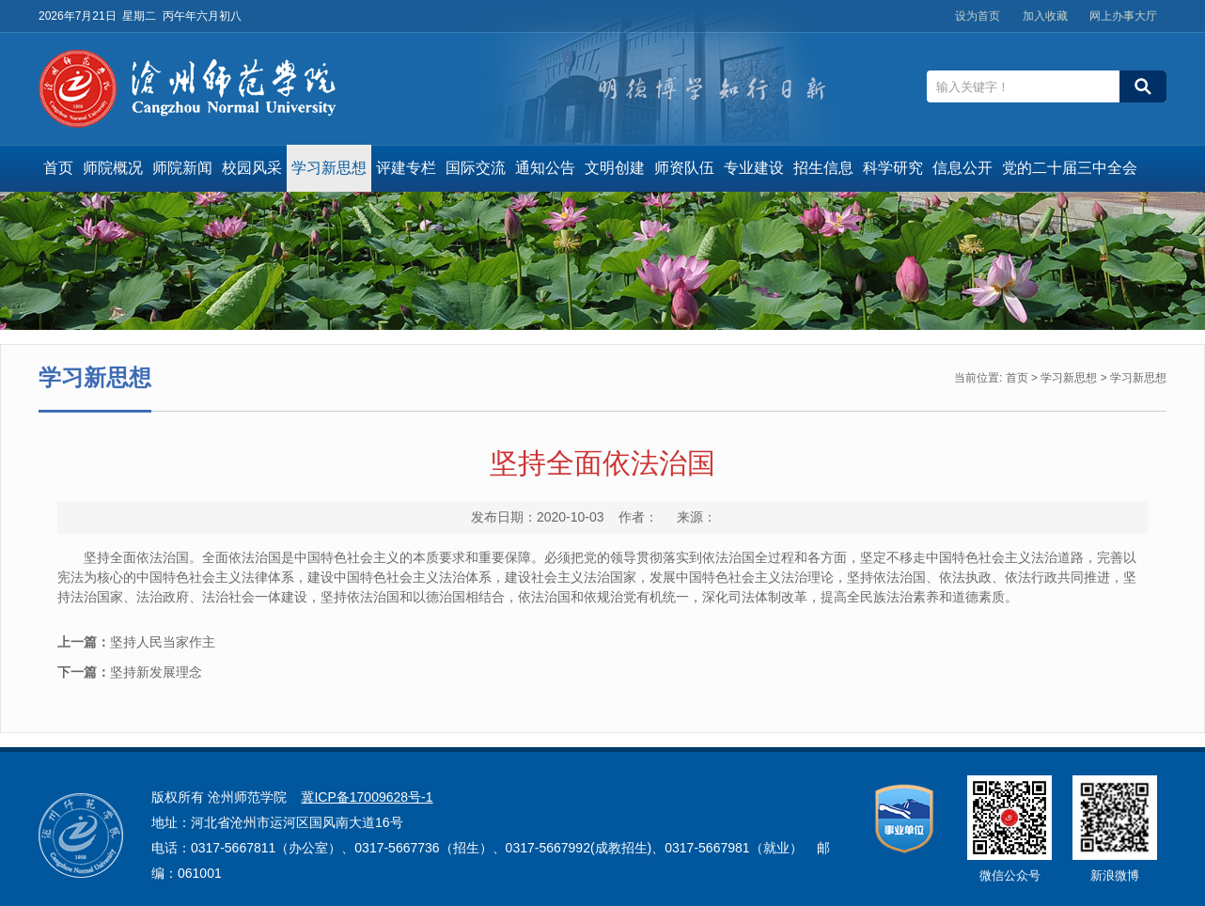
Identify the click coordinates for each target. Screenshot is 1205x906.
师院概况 (113, 168)
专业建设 (754, 168)
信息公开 (962, 168)
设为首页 (977, 16)
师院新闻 (182, 168)
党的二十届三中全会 (1069, 168)
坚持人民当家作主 (136, 641)
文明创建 (615, 168)
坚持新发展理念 (129, 672)
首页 (58, 168)
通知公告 (545, 168)
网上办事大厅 (1123, 16)
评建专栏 (406, 168)
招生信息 (823, 168)
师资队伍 (684, 168)
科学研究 (893, 168)
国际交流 (476, 168)
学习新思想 (329, 168)
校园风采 (252, 168)
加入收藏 (1045, 16)
